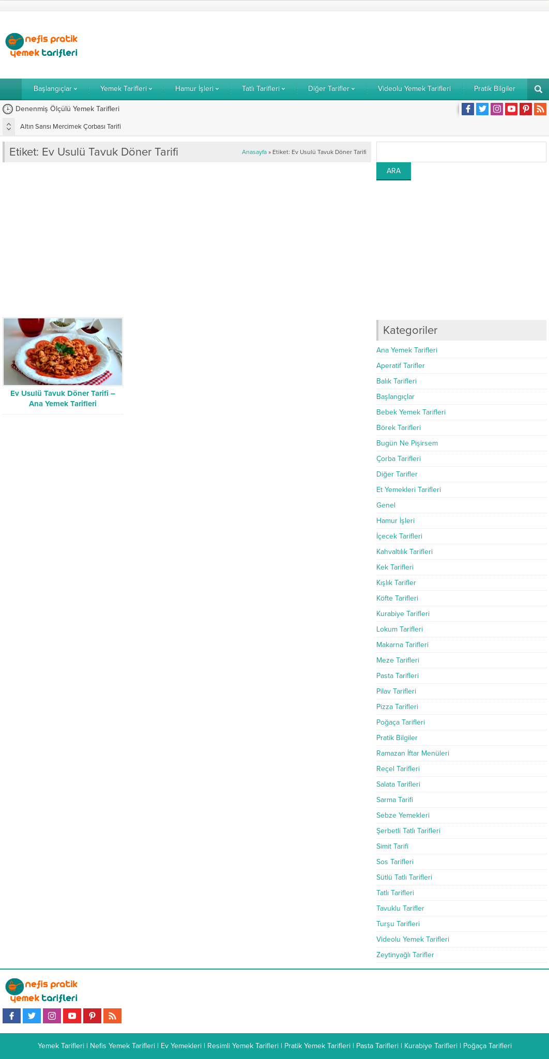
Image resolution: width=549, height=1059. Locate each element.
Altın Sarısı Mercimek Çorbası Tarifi (70, 126)
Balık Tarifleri (396, 381)
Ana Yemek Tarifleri (406, 350)
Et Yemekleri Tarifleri (408, 489)
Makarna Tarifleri (402, 644)
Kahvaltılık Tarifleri (404, 551)
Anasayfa (254, 152)
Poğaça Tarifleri (400, 722)
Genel (385, 505)
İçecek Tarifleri (399, 536)
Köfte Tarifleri (397, 598)
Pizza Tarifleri (397, 706)
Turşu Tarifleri (398, 923)
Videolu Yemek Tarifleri (412, 939)
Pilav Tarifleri (396, 691)
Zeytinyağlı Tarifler (405, 954)
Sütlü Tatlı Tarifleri (404, 877)
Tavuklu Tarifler (400, 908)
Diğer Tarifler (397, 474)
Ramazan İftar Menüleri (412, 753)
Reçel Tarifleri (398, 768)
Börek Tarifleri (398, 427)
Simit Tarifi (392, 846)
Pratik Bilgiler (397, 737)
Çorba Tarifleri (398, 458)
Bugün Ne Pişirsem (407, 443)
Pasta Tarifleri (397, 675)
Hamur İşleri (395, 520)
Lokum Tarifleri (399, 629)
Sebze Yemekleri (403, 815)
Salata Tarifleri (398, 784)
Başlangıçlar (395, 396)
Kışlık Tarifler (396, 582)
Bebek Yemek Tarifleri (411, 412)
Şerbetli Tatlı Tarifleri (408, 830)
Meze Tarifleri (397, 660)
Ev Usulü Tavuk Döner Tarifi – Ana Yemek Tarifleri (62, 398)
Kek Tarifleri (395, 567)
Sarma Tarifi (394, 799)
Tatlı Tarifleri (395, 892)
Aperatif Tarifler (400, 365)
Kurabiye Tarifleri (403, 613)
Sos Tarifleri (395, 861)
